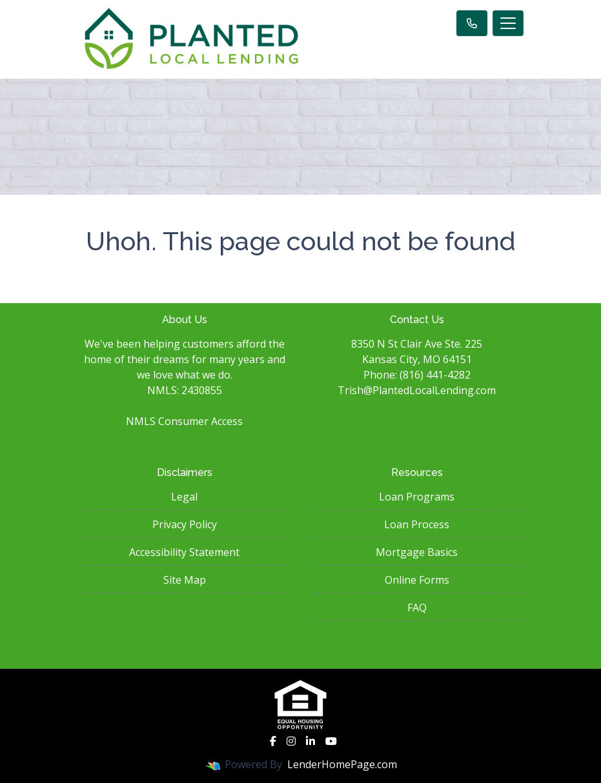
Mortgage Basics (417, 552)
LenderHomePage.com (342, 764)
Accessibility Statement (184, 552)
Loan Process (416, 524)
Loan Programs (416, 497)
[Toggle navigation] (508, 23)
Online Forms (417, 580)
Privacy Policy (184, 524)
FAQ (417, 607)
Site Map (184, 580)
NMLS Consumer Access (184, 421)
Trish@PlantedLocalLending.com (417, 390)
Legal (184, 497)
